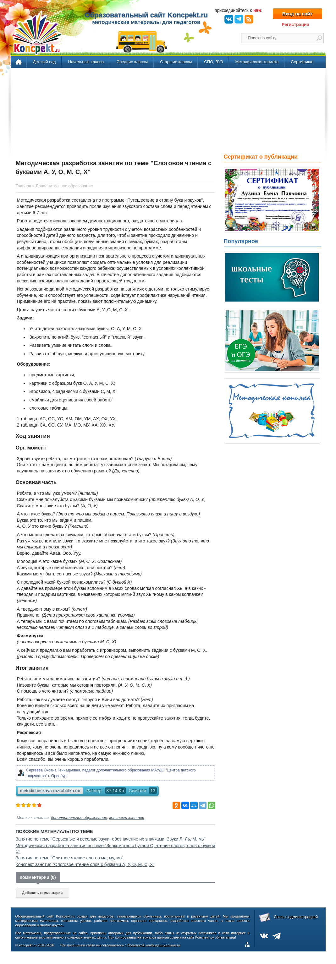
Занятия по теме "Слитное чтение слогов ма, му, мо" (70, 857)
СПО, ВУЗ (213, 61)
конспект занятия (126, 817)
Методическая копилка (256, 61)
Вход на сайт (297, 13)
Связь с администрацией (296, 917)
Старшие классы (176, 61)
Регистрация (295, 24)
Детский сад (44, 61)
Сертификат (302, 61)
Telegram (238, 19)
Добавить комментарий (42, 893)
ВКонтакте (228, 19)
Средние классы (132, 61)
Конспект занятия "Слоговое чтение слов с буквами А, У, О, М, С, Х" (85, 864)
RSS (249, 19)
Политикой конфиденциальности (153, 945)
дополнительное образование (79, 817)
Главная (19, 62)
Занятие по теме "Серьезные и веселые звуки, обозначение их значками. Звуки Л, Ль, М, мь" (111, 838)
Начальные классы (86, 61)
